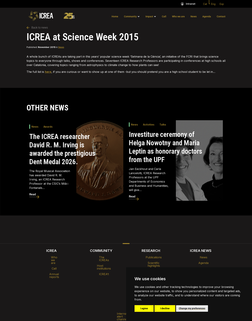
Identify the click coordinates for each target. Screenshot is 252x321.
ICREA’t (101, 268)
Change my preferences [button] (192, 308)
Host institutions (101, 263)
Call (164, 16)
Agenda (206, 16)
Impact (149, 16)
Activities (148, 124)
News (194, 16)
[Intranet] (182, 3)
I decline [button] (165, 308)
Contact (221, 16)
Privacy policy (108, 288)
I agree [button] (144, 308)
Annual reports (51, 268)
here (48, 72)
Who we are (178, 16)
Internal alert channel (79, 288)
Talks (162, 124)
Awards (48, 126)
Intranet (190, 3)
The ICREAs (101, 257)
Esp (222, 3)
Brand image (114, 279)
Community (130, 16)
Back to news (37, 27)
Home (115, 16)
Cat (205, 3)
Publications (151, 257)
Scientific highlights (150, 263)
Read (32, 194)
